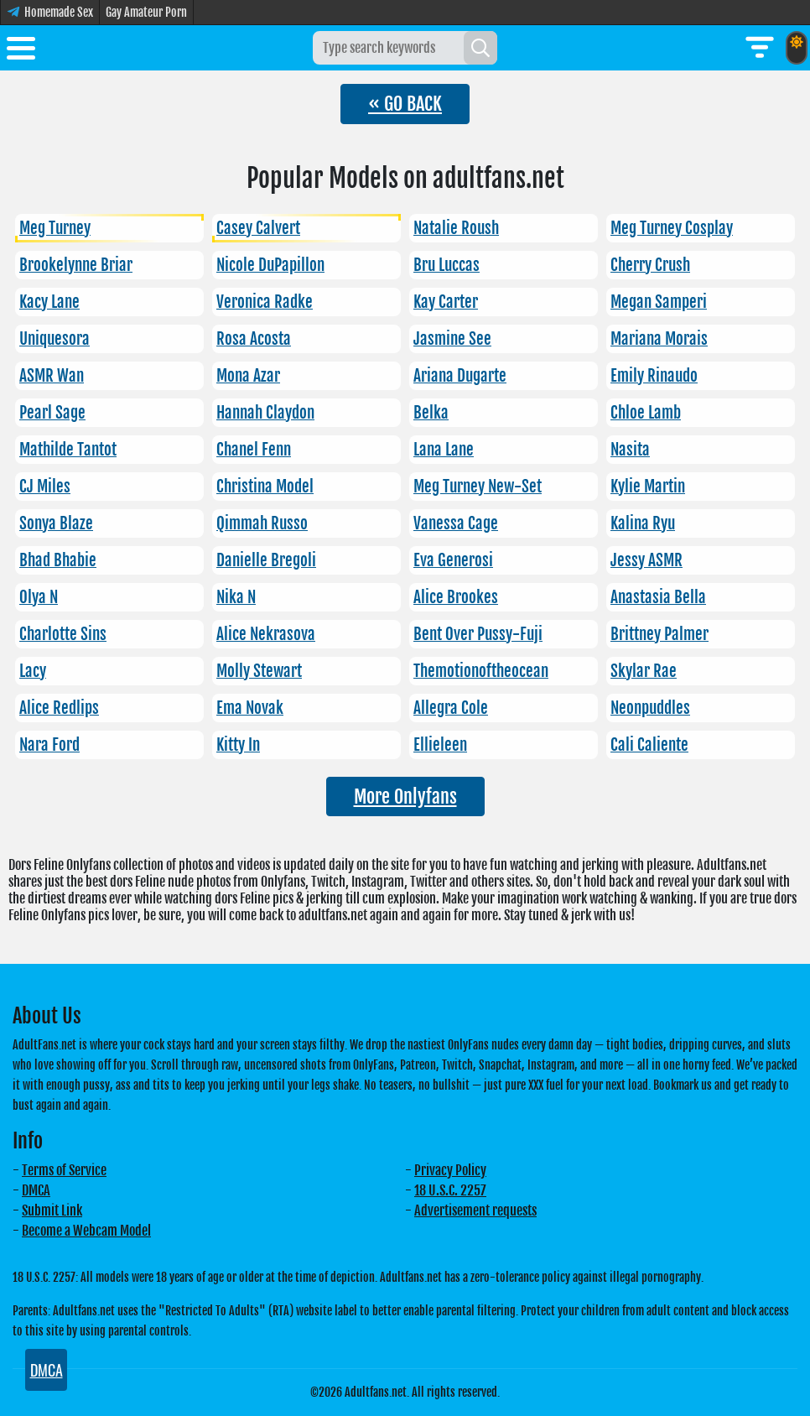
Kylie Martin (647, 486)
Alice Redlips (59, 708)
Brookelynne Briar (75, 265)
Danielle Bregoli (266, 560)
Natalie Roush (456, 228)
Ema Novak (249, 708)
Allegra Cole (450, 708)
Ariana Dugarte (459, 376)
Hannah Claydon (265, 413)
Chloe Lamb (645, 413)
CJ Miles (44, 486)
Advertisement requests (475, 1210)
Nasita (630, 450)
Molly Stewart (259, 671)
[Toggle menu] (21, 51)
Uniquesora (54, 339)
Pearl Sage (52, 413)
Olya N (38, 597)
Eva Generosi (453, 560)
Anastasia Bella (658, 597)
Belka (431, 413)
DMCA (36, 1190)
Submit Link (52, 1210)
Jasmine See (452, 339)
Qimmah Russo (262, 523)
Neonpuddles (650, 708)
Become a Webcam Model (86, 1230)
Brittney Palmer (659, 634)
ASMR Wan (51, 376)
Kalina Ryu (642, 523)
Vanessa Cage (455, 523)
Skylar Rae (643, 671)
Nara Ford (49, 745)
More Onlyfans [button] (405, 796)
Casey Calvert (258, 228)
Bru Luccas (446, 265)
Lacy (32, 671)
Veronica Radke (264, 302)
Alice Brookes (455, 597)
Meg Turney (55, 228)
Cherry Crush (650, 265)
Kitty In (238, 745)
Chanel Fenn (253, 450)
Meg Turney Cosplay (671, 228)
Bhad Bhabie (57, 560)
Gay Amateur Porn (146, 12)
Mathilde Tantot (68, 450)
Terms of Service (64, 1170)
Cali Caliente (649, 745)
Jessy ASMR (646, 560)
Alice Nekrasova (265, 634)
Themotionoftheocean (480, 671)
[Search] (480, 48)
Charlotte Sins (62, 634)
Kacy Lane (49, 302)
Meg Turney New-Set (477, 486)
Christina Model (265, 486)
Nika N (236, 597)
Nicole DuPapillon (270, 265)
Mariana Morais (659, 339)
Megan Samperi (658, 302)
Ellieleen (440, 745)
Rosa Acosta (253, 339)
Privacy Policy (450, 1170)
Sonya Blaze (56, 523)
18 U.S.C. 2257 (450, 1190)
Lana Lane (443, 450)
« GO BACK (405, 103)
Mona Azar (248, 376)
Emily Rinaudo (654, 376)
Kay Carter (445, 302)
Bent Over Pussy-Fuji (478, 634)
